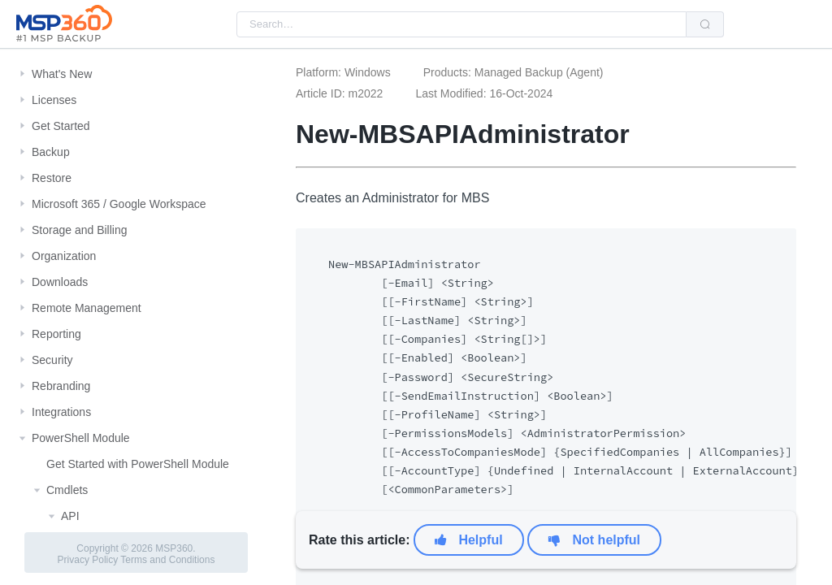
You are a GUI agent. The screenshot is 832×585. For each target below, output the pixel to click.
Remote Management (86, 307)
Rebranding (61, 385)
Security (52, 359)
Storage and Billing (80, 229)
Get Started (61, 125)
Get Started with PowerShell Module (137, 463)
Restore (52, 177)
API (70, 515)
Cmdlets (67, 489)
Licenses (54, 99)
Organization (64, 255)
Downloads (60, 281)
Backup (51, 151)
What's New (62, 73)
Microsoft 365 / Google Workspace (119, 203)
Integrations (61, 411)
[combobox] (461, 24)
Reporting (56, 333)
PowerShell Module (81, 437)
